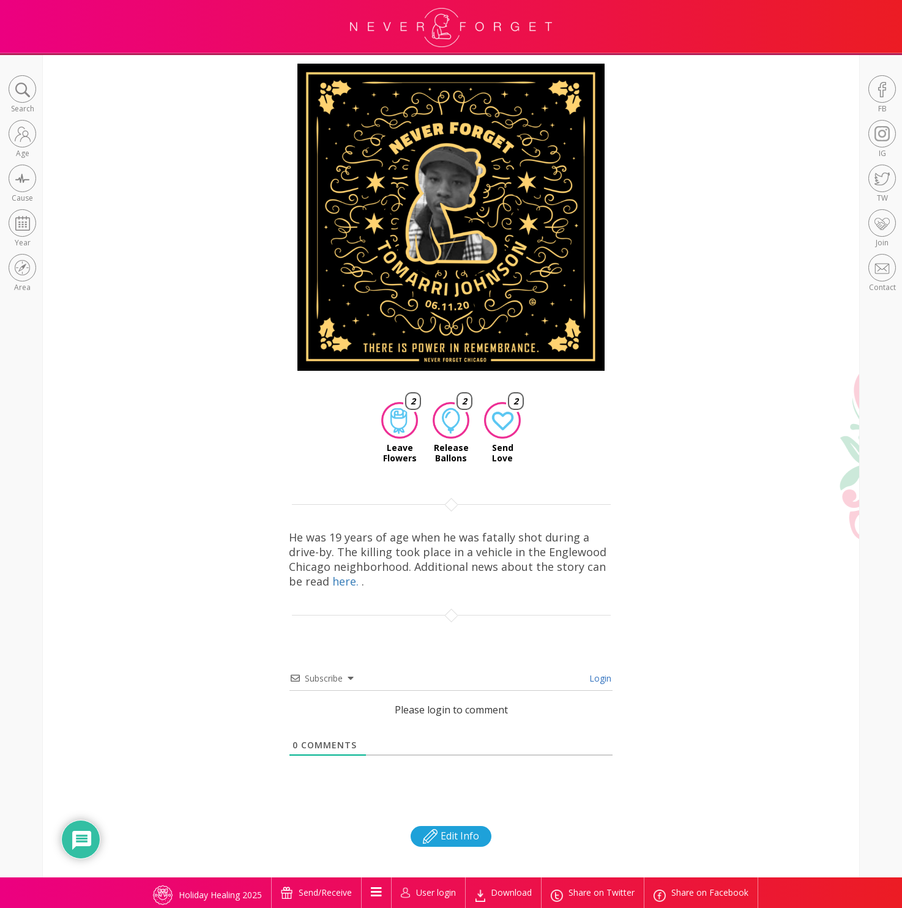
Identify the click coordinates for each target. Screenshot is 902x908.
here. (347, 581)
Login (599, 678)
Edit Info (451, 836)
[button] (22, 95)
